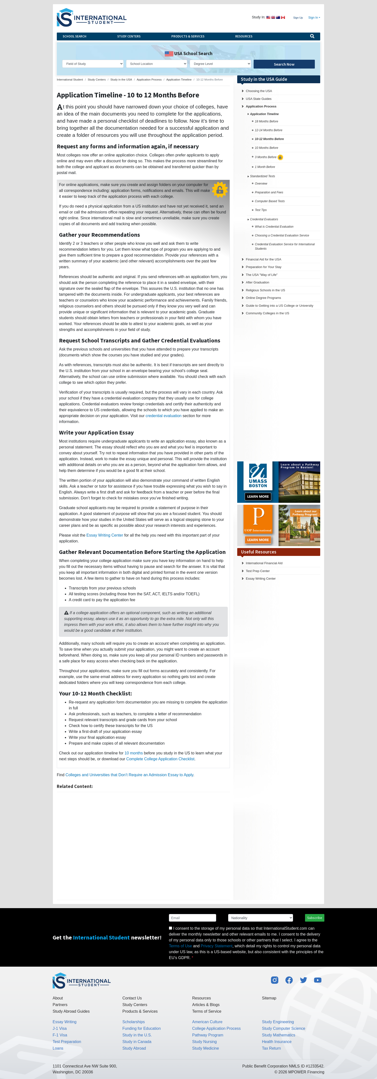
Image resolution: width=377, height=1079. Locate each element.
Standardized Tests (262, 176)
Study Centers (129, 36)
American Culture (207, 1022)
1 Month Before (265, 167)
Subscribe (314, 917)
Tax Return (271, 1048)
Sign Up (298, 17)
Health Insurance (277, 1042)
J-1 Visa (60, 1028)
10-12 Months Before (269, 139)
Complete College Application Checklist (160, 759)
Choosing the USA (259, 91)
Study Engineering (278, 1022)
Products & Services (187, 36)
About (58, 998)
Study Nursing (204, 1042)
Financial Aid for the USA (263, 259)
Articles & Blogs (206, 1005)
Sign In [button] (313, 17)
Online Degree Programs (263, 298)
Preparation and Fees (269, 192)
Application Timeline (264, 114)
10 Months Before (266, 148)
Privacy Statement (217, 946)
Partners (60, 1005)
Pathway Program (207, 1035)
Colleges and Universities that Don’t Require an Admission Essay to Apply (129, 775)
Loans (58, 1048)
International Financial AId (264, 563)
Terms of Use (180, 946)
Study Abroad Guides (71, 1011)
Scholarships (133, 1022)
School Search (74, 36)
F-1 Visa (60, 1035)
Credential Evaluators (264, 219)
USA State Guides (258, 99)
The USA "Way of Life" (261, 275)
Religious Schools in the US (265, 290)
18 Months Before (266, 121)
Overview (261, 183)
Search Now (284, 64)
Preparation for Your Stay (263, 267)
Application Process (261, 106)
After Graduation (257, 282)
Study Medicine (205, 1048)
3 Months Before (269, 157)
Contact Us (132, 998)
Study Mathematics (278, 1035)
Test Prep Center (258, 571)
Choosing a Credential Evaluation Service (282, 235)
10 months (134, 753)
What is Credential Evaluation (274, 226)
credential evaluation (164, 416)
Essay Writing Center (104, 535)
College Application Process (216, 1028)
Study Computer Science (283, 1028)
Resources (243, 36)
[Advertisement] (143, 846)
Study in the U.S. (137, 1035)
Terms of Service (206, 1011)
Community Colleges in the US (267, 313)
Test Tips (261, 210)
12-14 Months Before (268, 130)
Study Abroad (134, 1048)
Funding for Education (141, 1028)
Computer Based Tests (270, 201)
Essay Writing (65, 1022)
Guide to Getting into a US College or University (279, 305)
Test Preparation (67, 1042)
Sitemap (269, 998)
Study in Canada (136, 1042)
